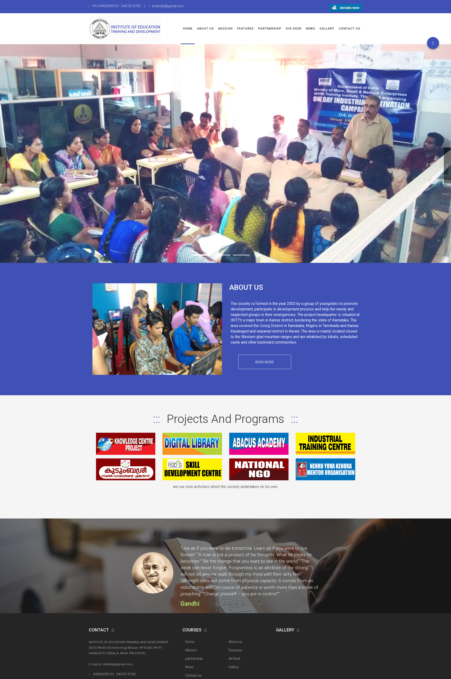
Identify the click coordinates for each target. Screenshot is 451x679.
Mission (225, 28)
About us (205, 28)
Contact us (349, 28)
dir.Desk (293, 28)
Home (187, 28)
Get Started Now (151, 183)
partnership (270, 28)
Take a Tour (298, 183)
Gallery (326, 28)
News (310, 28)
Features (245, 28)
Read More (299, 364)
